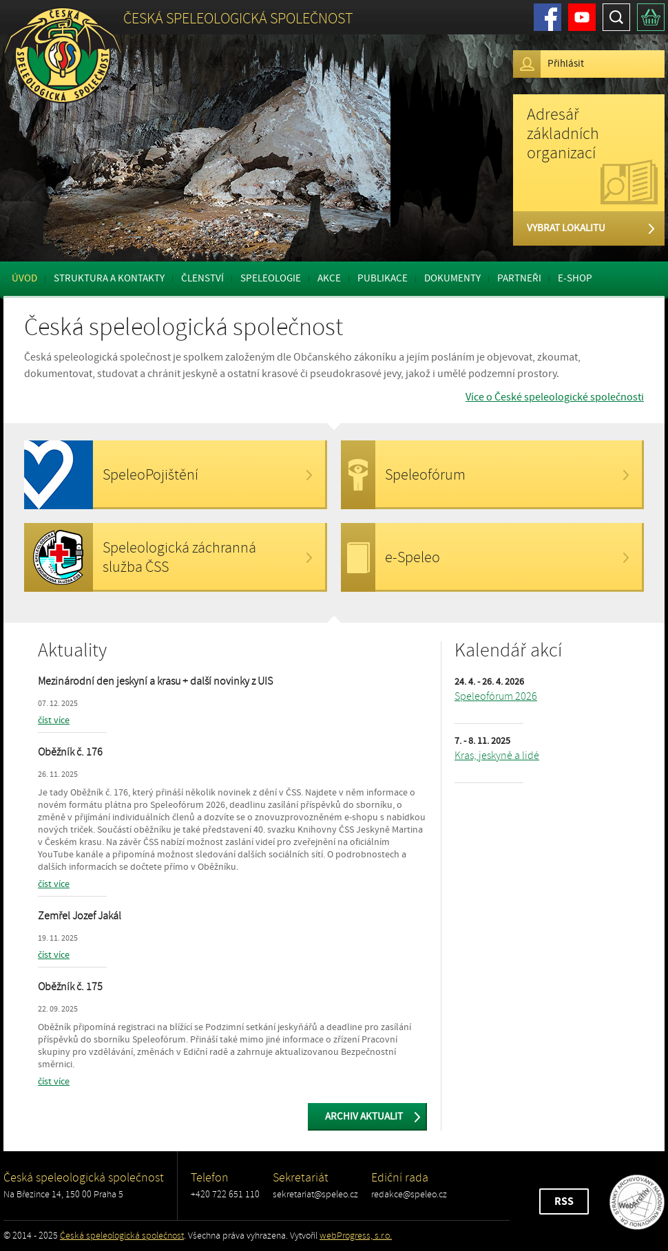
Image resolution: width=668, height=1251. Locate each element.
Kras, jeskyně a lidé (497, 755)
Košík (651, 17)
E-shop (575, 278)
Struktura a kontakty (109, 278)
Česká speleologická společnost (122, 1235)
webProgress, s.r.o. (356, 1235)
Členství (202, 278)
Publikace (382, 278)
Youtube (582, 17)
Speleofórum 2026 (496, 696)
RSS (564, 1201)
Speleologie (270, 278)
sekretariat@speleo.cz (315, 1194)
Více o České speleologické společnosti (555, 397)
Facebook (547, 17)
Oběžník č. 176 (70, 752)
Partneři (519, 278)
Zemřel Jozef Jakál (79, 916)
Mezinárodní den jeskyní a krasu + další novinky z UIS (155, 681)
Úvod (24, 278)
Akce (329, 278)
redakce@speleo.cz (409, 1194)
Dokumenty (452, 278)
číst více (54, 720)
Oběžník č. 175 (70, 987)
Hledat (616, 17)
